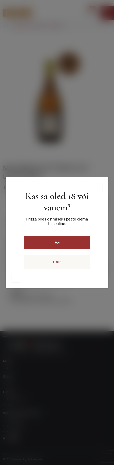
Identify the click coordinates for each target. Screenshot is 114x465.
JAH (57, 242)
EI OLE (57, 262)
